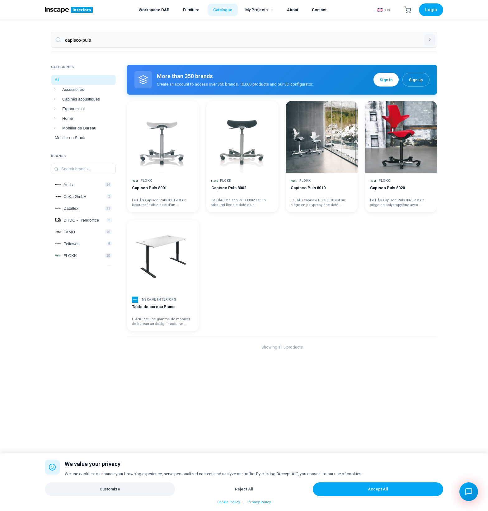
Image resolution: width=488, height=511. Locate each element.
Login (431, 9)
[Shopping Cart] (407, 10)
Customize (110, 489)
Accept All (378, 489)
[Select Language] (383, 10)
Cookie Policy (228, 502)
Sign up (416, 79)
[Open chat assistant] (468, 491)
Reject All (244, 489)
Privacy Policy (259, 502)
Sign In (386, 79)
